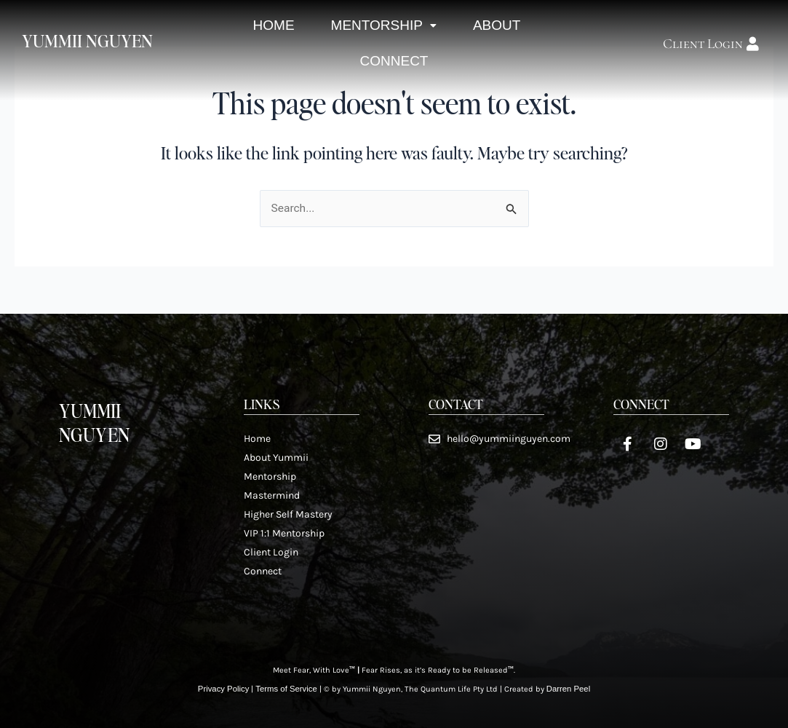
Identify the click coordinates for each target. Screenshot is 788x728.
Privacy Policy (225, 688)
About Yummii (276, 457)
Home (270, 33)
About (500, 33)
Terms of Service (286, 688)
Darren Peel (566, 688)
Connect (394, 84)
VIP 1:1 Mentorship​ (284, 532)
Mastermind (272, 494)
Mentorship (383, 33)
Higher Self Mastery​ (288, 513)
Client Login (271, 551)
